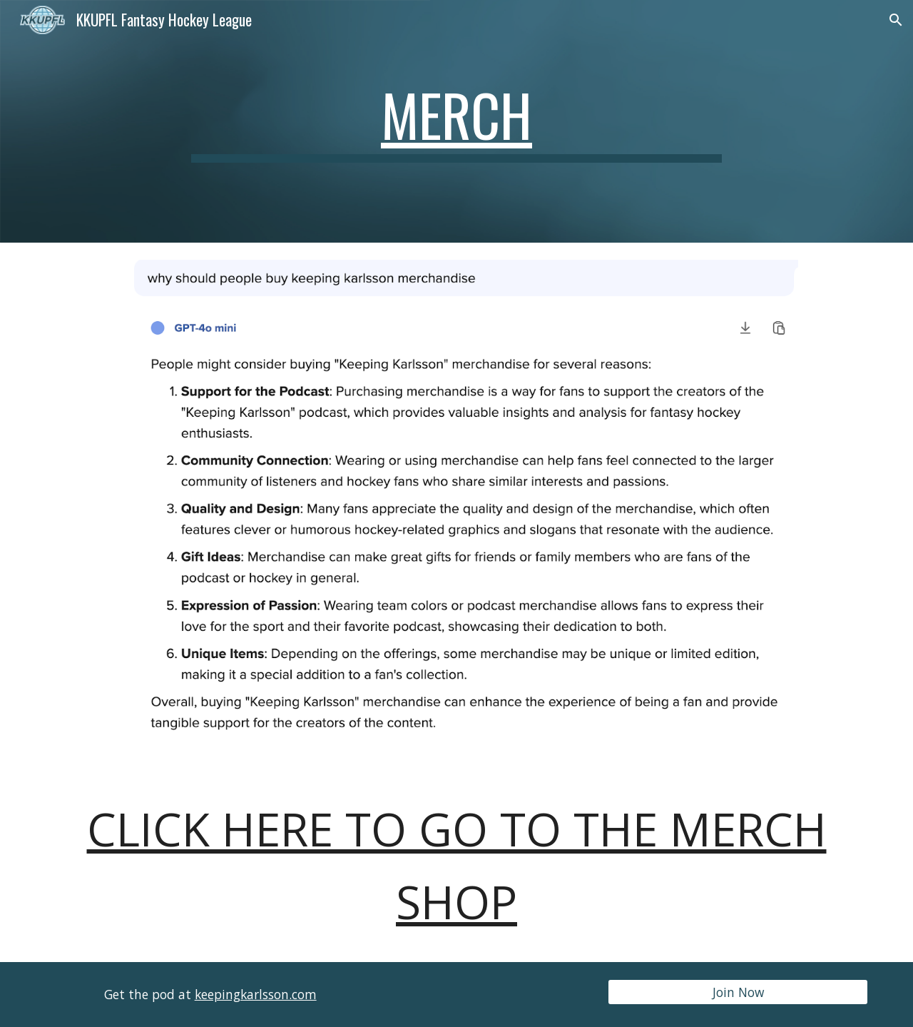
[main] (456, 121)
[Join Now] (737, 991)
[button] (896, 20)
